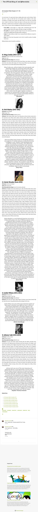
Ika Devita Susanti (8, 420)
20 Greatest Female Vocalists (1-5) (10, 401)
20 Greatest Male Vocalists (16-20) (10, 400)
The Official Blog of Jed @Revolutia (16, 2)
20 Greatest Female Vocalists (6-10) (11, 403)
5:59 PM (6, 423)
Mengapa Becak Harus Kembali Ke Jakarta (14, 466)
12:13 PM (6, 429)
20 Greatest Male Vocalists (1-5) (10, 397)
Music (29, 410)
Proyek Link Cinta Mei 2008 (11, 483)
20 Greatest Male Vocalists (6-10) (10, 398)
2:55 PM (6, 436)
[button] (2, 14)
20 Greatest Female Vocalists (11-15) (11, 405)
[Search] (30, 2)
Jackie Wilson (19, 410)
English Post (14, 410)
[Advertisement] (19, 453)
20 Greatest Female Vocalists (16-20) (11, 406)
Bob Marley (9, 410)
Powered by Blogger (19, 510)
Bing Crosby (4, 410)
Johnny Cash (25, 410)
